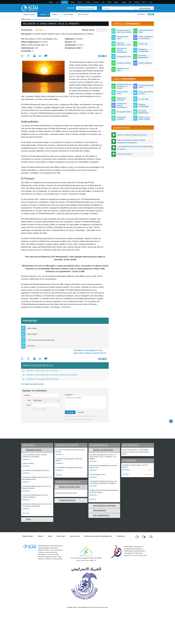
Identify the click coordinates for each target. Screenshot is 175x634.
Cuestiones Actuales (121, 118)
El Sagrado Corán (124, 57)
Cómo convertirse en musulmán (146, 37)
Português (96, 2)
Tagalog (123, 2)
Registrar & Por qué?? (86, 8)
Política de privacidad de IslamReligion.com (98, 536)
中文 (103, 2)
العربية (57, 2)
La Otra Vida (143, 99)
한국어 (144, 2)
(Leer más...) (26, 459)
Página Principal (29, 14)
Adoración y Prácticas (122, 99)
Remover (150, 469)
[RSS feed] (151, 537)
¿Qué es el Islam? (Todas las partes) (131, 135)
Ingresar (70, 8)
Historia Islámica (145, 63)
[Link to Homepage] (29, 8)
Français (72, 2)
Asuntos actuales (124, 63)
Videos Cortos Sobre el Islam (144, 118)
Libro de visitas (83, 14)
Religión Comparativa (144, 105)
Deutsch (80, 2)
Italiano (116, 2)
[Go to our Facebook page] (137, 537)
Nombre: (27, 395)
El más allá (143, 44)
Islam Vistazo (68, 14)
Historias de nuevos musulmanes (122, 50)
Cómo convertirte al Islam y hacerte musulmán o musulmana (131, 141)
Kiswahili (136, 2)
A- (98, 30)
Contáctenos (141, 14)
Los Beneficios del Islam (146, 86)
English (51, 2)
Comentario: (69, 395)
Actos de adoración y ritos (123, 44)
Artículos (43, 14)
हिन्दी (130, 2)
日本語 (109, 2)
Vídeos (55, 14)
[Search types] (146, 8)
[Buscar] (136, 8)
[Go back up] (171, 421)
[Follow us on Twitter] (144, 537)
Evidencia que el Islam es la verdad (124, 31)
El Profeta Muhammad (143, 57)
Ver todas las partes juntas (32, 384)
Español (64, 2)
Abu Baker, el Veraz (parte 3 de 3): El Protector (40, 379)
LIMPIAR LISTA (148, 474)
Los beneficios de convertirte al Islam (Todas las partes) (135, 147)
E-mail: (28, 405)
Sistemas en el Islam (122, 69)
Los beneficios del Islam (146, 31)
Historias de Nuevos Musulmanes (122, 105)
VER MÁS (25, 513)
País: (29, 400)
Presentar (70, 412)
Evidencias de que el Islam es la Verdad (124, 86)
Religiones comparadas (143, 50)
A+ (105, 30)
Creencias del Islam (122, 37)
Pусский (87, 2)
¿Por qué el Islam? (124, 154)
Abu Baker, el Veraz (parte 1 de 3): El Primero (40, 371)
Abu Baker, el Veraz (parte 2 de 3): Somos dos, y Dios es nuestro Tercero (90, 351)
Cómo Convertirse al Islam (146, 93)
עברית (150, 2)
